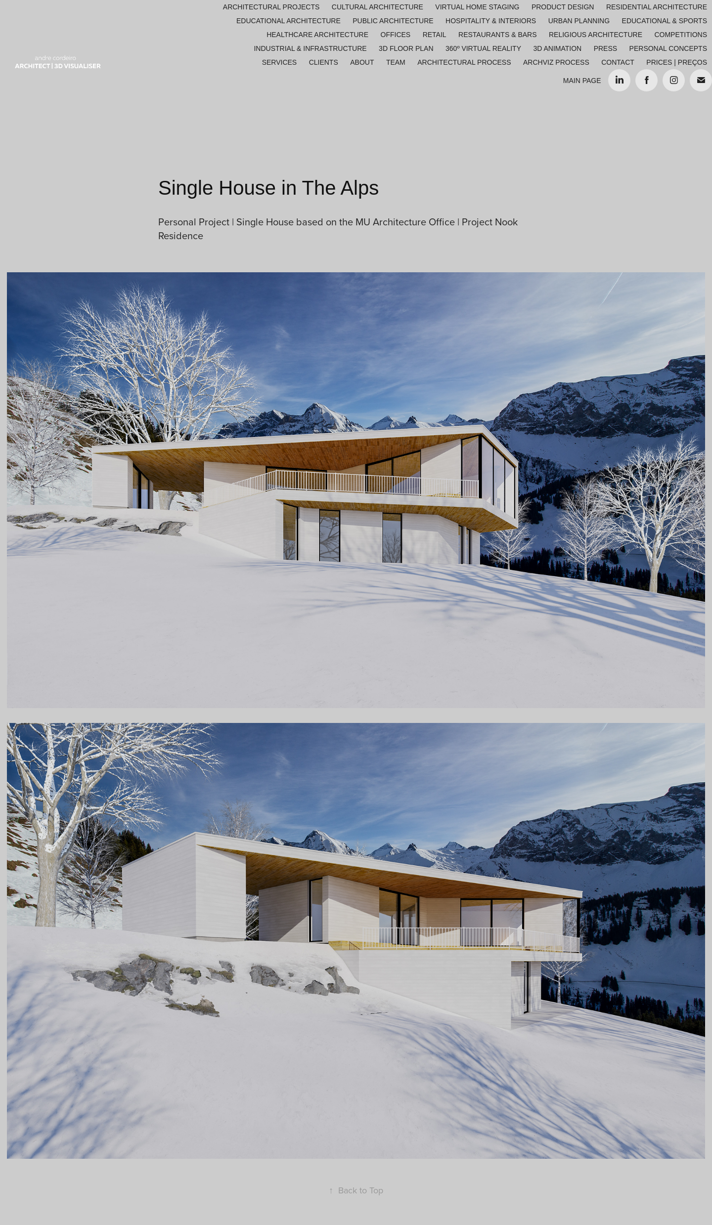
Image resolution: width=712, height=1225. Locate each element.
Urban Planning (579, 21)
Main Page (582, 80)
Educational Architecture (288, 21)
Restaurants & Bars (497, 35)
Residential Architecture (656, 7)
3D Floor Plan (406, 48)
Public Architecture (393, 21)
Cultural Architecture (377, 7)
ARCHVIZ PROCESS (556, 62)
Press (605, 48)
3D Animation (557, 48)
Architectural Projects (271, 7)
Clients (323, 62)
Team (395, 62)
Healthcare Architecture (317, 35)
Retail (434, 35)
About (362, 62)
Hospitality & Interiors (490, 21)
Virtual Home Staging (477, 7)
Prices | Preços (676, 62)
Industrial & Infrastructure (310, 48)
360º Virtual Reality (483, 48)
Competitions (680, 35)
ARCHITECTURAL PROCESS (464, 62)
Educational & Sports (664, 21)
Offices (396, 35)
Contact (617, 62)
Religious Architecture (595, 35)
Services (279, 62)
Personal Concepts (668, 48)
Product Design (563, 7)
